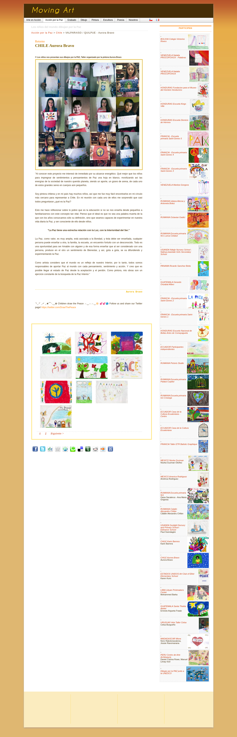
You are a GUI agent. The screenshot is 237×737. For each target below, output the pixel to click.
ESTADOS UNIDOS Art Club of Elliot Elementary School (177, 575)
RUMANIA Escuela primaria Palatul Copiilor (173, 380)
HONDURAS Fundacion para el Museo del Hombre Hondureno (178, 88)
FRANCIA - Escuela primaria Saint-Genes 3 (174, 170)
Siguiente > (57, 433)
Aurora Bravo (134, 292)
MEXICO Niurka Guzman (172, 460)
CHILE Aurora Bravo (170, 557)
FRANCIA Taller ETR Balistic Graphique (179, 444)
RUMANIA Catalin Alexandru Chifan (169, 510)
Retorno (40, 41)
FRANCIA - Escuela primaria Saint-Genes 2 (174, 299)
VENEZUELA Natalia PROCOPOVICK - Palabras (173, 56)
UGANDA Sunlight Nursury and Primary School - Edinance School (173, 527)
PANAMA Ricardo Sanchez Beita (176, 266)
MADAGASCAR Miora (171, 639)
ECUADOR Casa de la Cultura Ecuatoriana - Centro (171, 414)
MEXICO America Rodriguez (174, 476)
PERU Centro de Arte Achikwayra (170, 656)
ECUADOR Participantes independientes (172, 348)
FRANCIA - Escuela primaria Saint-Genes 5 (171, 137)
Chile (59, 32)
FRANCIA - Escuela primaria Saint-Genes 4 (174, 153)
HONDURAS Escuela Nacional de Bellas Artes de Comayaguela (176, 332)
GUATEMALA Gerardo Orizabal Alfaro (171, 283)
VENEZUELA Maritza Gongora (175, 185)
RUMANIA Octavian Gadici (173, 217)
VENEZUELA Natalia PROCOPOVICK (170, 72)
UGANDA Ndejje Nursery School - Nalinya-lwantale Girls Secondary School (176, 252)
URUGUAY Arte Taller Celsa (174, 622)
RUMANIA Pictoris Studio (172, 363)
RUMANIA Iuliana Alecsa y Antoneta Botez (173, 202)
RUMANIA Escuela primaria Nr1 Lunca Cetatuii (173, 234)
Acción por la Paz (42, 32)
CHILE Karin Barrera (170, 541)
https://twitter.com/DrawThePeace (59, 307)
